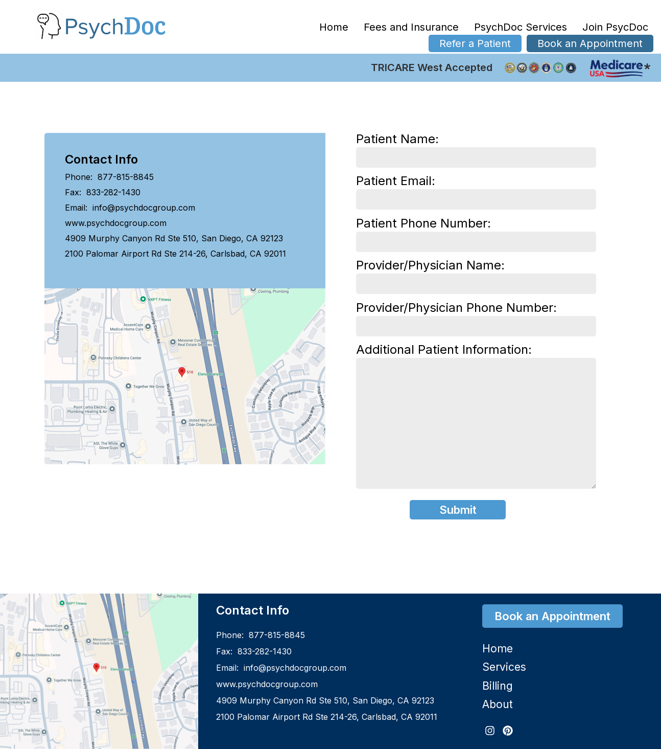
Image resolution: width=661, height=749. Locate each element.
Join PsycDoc (615, 27)
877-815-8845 (124, 177)
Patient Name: (476, 148)
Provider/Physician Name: (476, 274)
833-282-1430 (112, 192)
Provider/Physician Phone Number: (476, 317)
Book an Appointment (590, 43)
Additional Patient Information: (476, 417)
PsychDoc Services (520, 27)
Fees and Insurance (411, 27)
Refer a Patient (475, 43)
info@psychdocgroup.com (142, 207)
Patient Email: (476, 190)
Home (333, 27)
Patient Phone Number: (476, 232)
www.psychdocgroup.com (116, 223)
